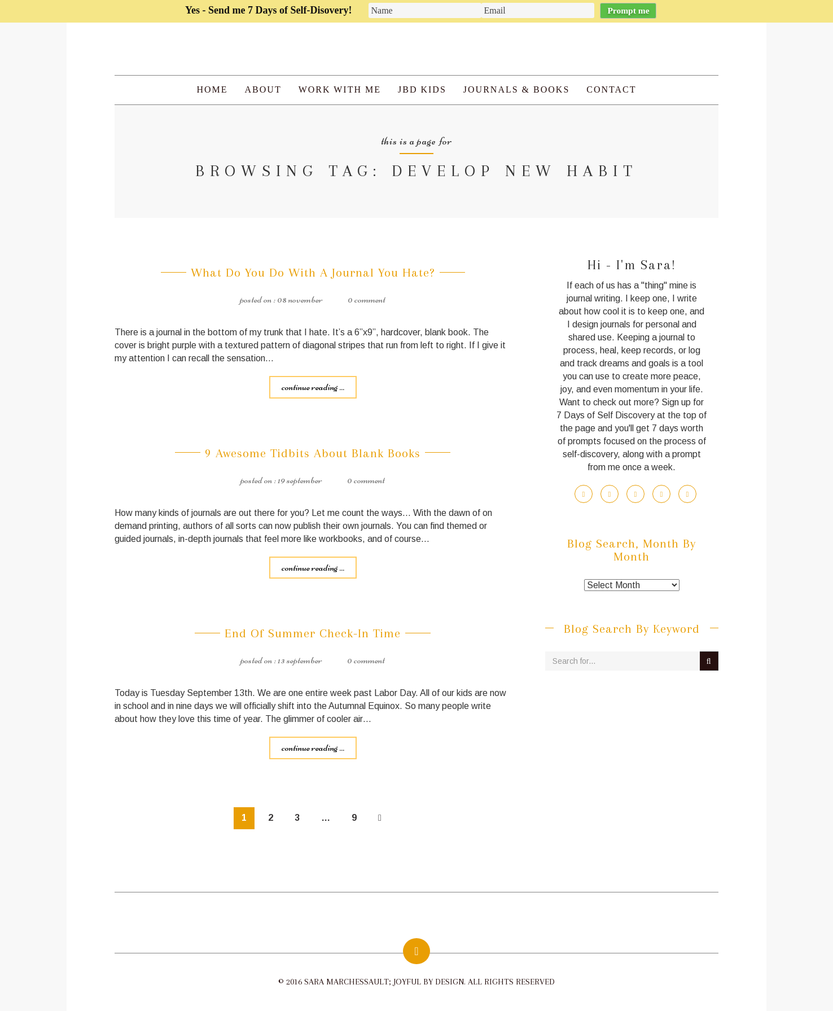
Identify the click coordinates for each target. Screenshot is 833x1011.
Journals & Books (516, 89)
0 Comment (366, 299)
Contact (611, 89)
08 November (300, 299)
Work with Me (340, 89)
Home (211, 89)
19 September (300, 480)
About (263, 89)
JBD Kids (422, 89)
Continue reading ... (313, 386)
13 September (300, 660)
